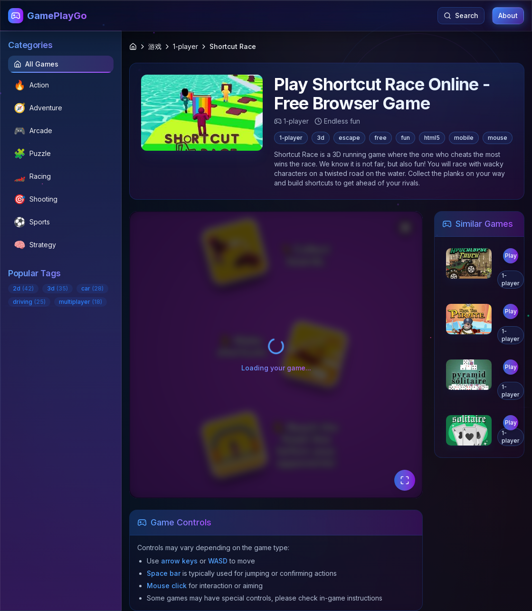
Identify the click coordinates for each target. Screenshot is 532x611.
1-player (185, 46)
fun (405, 137)
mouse (497, 137)
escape (349, 137)
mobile (464, 137)
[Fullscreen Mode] (404, 480)
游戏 (155, 46)
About (508, 15)
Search (461, 15)
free (380, 137)
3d (320, 137)
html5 (432, 137)
